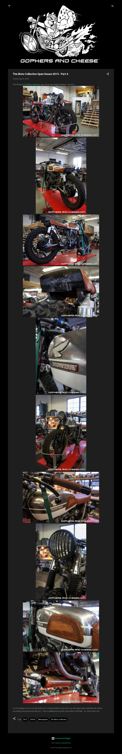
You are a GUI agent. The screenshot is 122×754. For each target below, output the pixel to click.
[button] (107, 74)
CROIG (32, 719)
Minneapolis (43, 719)
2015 (25, 719)
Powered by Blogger (61, 738)
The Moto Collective (32, 84)
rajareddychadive (66, 743)
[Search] (112, 6)
